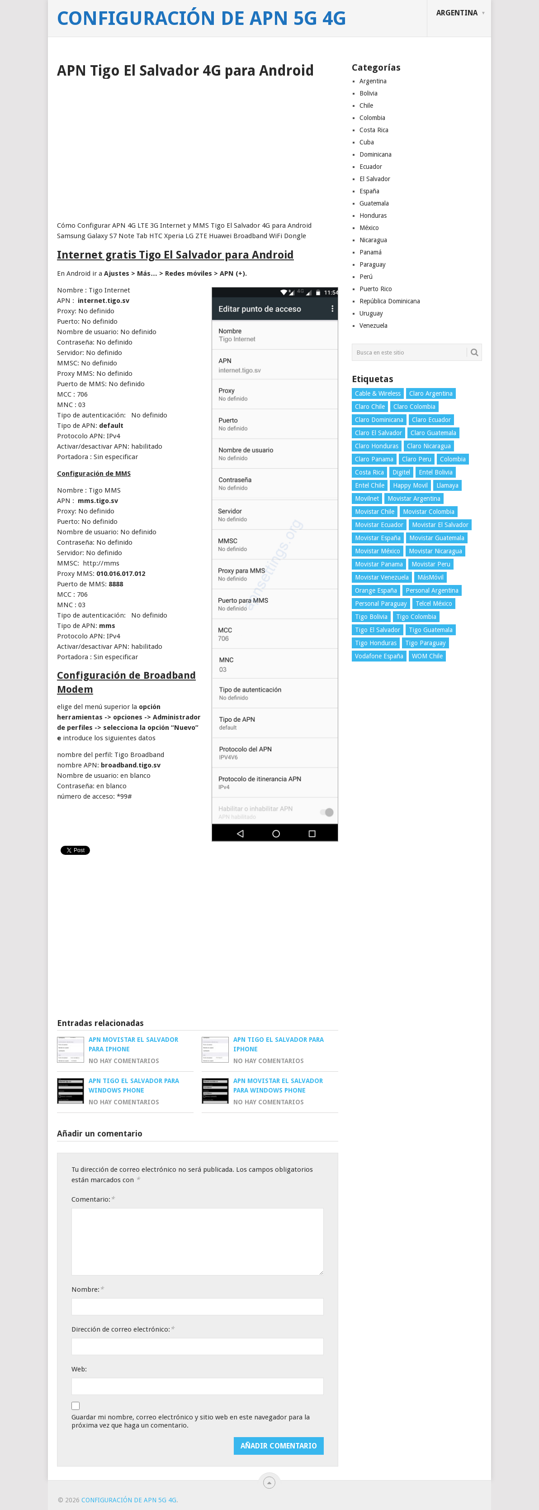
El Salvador (374, 178)
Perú (366, 276)
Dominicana (375, 154)
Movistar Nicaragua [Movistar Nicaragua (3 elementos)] (435, 551)
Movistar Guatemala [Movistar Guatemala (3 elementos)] (436, 538)
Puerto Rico (375, 288)
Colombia (372, 117)
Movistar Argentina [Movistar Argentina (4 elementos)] (414, 498)
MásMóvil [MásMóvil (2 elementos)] (430, 577)
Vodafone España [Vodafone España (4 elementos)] (379, 656)
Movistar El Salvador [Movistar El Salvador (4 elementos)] (440, 524)
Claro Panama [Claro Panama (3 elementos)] (374, 459)
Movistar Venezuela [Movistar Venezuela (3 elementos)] (382, 577)
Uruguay (371, 313)
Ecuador (370, 166)
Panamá (370, 252)
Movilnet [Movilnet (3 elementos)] (367, 498)
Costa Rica (373, 130)
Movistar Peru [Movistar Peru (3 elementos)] (430, 564)
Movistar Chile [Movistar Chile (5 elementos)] (374, 511)
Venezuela (373, 325)
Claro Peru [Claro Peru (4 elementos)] (416, 459)
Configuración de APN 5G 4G (201, 18)
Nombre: (87, 1289)
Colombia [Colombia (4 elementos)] (453, 459)
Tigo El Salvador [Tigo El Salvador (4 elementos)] (377, 629)
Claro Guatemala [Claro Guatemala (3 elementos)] (433, 432)
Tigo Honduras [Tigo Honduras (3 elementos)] (376, 643)
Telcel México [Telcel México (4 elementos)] (434, 603)
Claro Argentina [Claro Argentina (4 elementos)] (431, 393)
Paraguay (372, 264)
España (369, 191)
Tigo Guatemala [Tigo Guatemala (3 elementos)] (431, 629)
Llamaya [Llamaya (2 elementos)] (447, 485)
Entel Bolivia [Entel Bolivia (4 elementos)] (436, 472)
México (369, 227)
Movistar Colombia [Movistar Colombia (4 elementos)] (428, 511)
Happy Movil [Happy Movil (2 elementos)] (410, 485)
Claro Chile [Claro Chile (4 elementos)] (370, 406)
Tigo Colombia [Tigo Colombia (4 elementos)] (416, 616)
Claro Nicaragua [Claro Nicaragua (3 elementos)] (429, 446)
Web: (79, 1369)
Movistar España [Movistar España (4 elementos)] (378, 538)
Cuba (366, 142)
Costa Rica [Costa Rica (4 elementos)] (369, 472)
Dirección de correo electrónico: (122, 1329)
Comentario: (92, 1199)
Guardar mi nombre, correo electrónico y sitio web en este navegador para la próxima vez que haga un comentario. (190, 1421)
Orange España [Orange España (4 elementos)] (376, 590)
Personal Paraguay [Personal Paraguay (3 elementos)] (381, 603)
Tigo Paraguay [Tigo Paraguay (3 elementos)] (425, 643)
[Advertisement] (197, 146)
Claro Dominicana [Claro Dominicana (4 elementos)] (379, 419)
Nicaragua (373, 240)
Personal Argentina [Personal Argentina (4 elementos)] (432, 590)
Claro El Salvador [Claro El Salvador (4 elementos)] (378, 432)
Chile (366, 105)
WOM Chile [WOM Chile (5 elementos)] (427, 656)
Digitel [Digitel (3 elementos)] (401, 472)
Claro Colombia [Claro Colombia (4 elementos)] (414, 406)
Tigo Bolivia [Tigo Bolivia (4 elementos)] (371, 616)
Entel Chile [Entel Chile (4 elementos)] (369, 485)
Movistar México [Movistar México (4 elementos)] (377, 551)
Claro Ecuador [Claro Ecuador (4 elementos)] (431, 419)
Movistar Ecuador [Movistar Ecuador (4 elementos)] (379, 524)
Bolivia (368, 93)
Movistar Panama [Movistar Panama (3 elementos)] (379, 564)
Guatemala (374, 203)
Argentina (457, 13)
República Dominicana (389, 301)
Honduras (373, 215)
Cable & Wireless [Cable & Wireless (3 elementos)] (378, 393)
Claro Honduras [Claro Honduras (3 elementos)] (376, 446)
